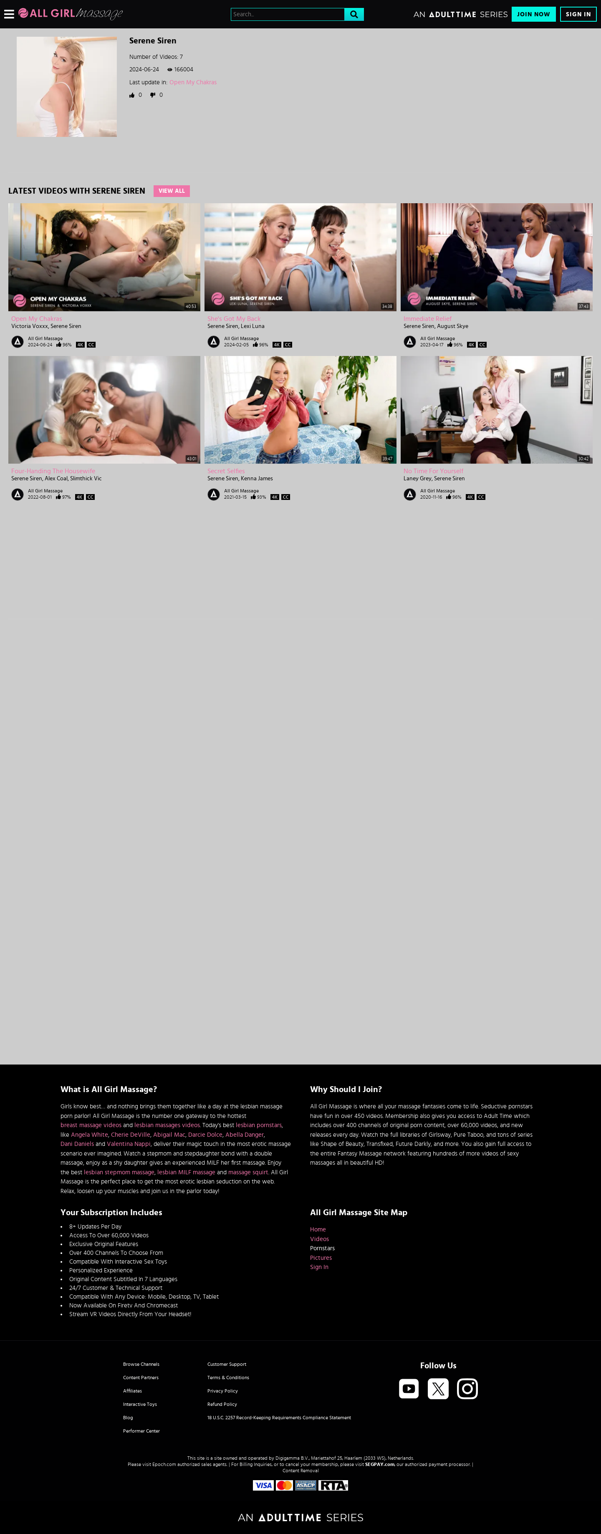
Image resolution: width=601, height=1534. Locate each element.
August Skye (452, 326)
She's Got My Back (234, 318)
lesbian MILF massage (186, 1172)
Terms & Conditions (228, 1377)
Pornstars (322, 1248)
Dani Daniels (77, 1144)
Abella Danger (244, 1135)
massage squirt (248, 1172)
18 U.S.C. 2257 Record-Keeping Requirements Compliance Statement (279, 1417)
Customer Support (226, 1364)
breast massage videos (91, 1125)
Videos (319, 1239)
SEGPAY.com (379, 1464)
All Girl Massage (45, 338)
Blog (128, 1417)
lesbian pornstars (259, 1125)
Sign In (578, 14)
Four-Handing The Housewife (53, 471)
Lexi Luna (253, 326)
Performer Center (141, 1430)
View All (172, 191)
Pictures (321, 1258)
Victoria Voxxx (29, 326)
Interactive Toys (140, 1404)
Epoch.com (164, 1464)
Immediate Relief (428, 318)
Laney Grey (418, 479)
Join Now (533, 14)
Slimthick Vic (86, 479)
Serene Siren (66, 326)
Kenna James (257, 479)
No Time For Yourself (433, 471)
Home (318, 1229)
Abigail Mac (169, 1135)
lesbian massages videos (167, 1125)
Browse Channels (141, 1364)
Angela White (89, 1135)
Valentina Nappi (129, 1144)
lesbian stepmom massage (119, 1172)
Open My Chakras (193, 82)
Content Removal (301, 1470)
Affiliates (132, 1390)
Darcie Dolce (205, 1135)
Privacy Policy (222, 1390)
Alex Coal (56, 479)
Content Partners (141, 1377)
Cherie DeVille (130, 1135)
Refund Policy (222, 1404)
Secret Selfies (226, 471)
